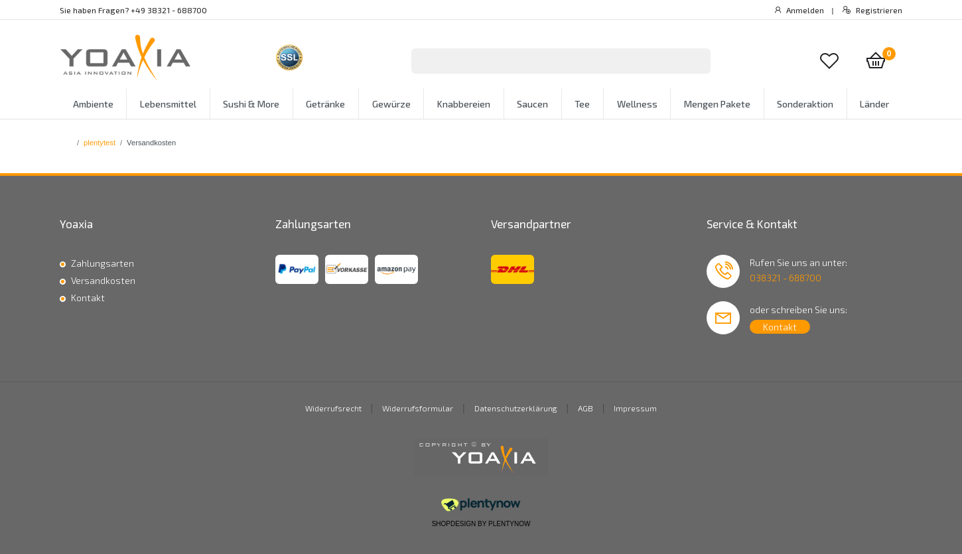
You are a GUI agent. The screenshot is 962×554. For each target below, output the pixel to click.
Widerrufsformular (417, 408)
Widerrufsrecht (333, 408)
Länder (874, 103)
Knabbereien (463, 103)
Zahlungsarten (102, 263)
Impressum (635, 408)
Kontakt (88, 297)
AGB (585, 408)
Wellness (637, 103)
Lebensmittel (168, 103)
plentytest (99, 143)
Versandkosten (103, 280)
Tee (582, 103)
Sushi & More (251, 103)
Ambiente (93, 103)
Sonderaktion (805, 103)
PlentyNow (509, 523)
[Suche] (694, 61)
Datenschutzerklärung (515, 408)
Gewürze (391, 103)
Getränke (325, 103)
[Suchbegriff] (544, 61)
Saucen (532, 103)
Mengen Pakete (717, 103)
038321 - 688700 (785, 277)
